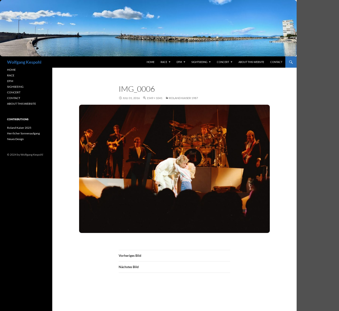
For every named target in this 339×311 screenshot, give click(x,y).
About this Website (251, 61)
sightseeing (199, 61)
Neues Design (15, 139)
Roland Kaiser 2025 (19, 127)
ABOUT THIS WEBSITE (21, 103)
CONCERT (13, 92)
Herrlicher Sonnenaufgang (23, 133)
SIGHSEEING (15, 86)
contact (276, 61)
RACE (164, 61)
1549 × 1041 (154, 98)
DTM (179, 61)
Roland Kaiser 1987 (183, 98)
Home (150, 61)
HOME (11, 69)
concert (223, 61)
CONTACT (13, 98)
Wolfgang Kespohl (24, 62)
